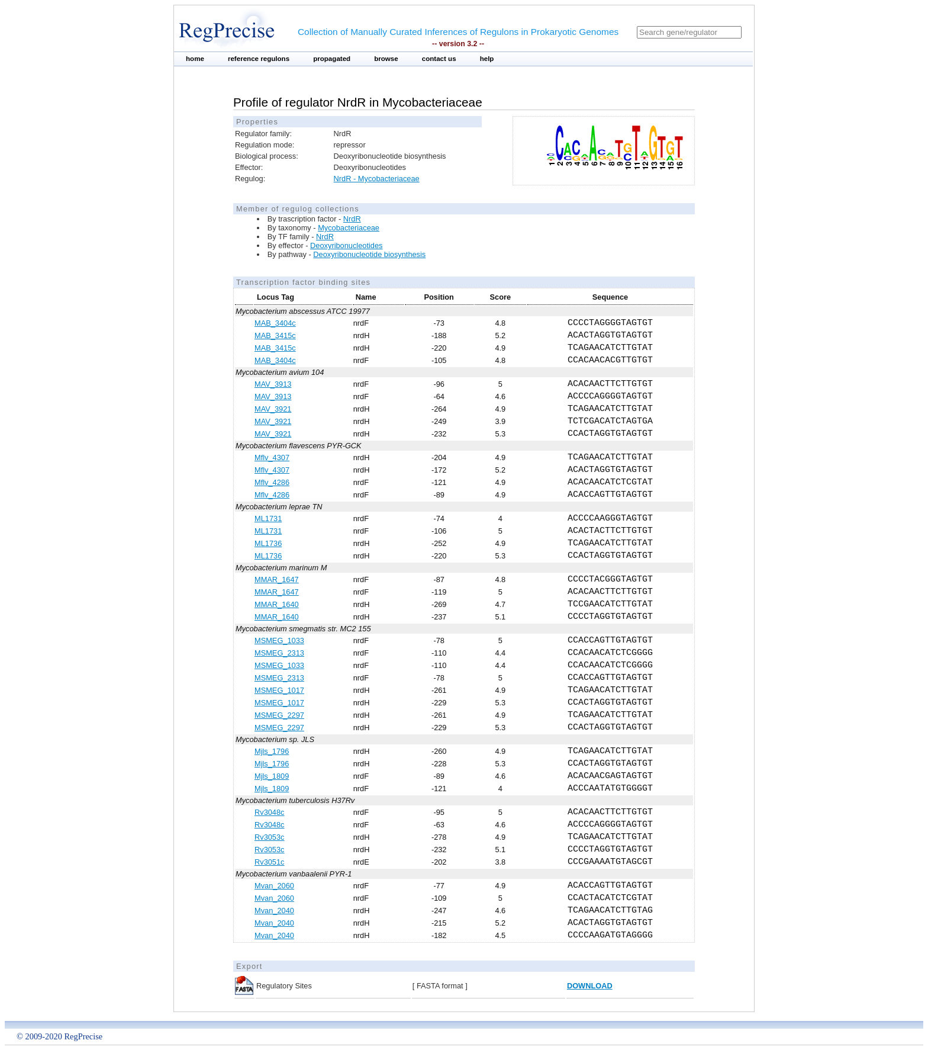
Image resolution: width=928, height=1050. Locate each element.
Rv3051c (269, 862)
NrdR (352, 218)
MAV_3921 (272, 408)
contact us (439, 58)
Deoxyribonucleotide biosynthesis (369, 254)
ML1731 (268, 518)
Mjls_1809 (271, 776)
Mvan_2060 (274, 885)
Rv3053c (269, 837)
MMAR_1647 (276, 579)
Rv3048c (269, 812)
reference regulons (258, 58)
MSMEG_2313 (279, 652)
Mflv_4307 (271, 457)
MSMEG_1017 (279, 690)
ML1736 (268, 543)
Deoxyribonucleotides (346, 245)
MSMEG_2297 (279, 715)
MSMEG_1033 (279, 640)
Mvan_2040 (274, 910)
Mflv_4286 (271, 482)
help (487, 58)
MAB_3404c (275, 323)
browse (386, 58)
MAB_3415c (275, 335)
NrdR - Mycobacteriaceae (377, 178)
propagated (331, 58)
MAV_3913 (272, 384)
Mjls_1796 (271, 751)
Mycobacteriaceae (348, 227)
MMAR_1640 (276, 604)
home (195, 58)
